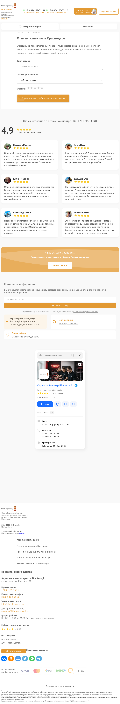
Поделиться (4, 658)
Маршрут (45, 404)
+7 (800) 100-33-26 (58, 10)
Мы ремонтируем (30, 26)
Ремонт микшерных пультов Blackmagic (36, 551)
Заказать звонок (60, 265)
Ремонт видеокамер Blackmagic (32, 546)
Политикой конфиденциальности (85, 312)
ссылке (22, 533)
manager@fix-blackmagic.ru (15, 611)
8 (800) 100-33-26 (10, 596)
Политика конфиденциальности (60, 686)
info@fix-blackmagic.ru (12, 604)
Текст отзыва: (23, 60)
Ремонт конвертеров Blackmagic (33, 563)
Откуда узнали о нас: (27, 74)
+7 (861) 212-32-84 (35, 10)
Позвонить (88, 26)
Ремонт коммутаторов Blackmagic (33, 557)
